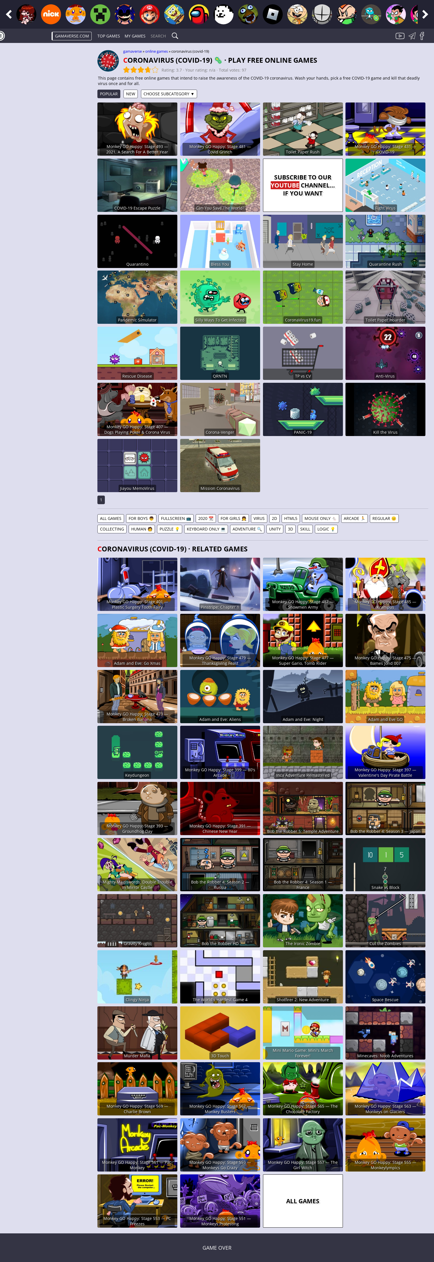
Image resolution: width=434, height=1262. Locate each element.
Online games (156, 51)
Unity (275, 529)
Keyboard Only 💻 (206, 529)
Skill (305, 529)
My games (135, 36)
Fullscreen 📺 (176, 518)
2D (274, 518)
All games (110, 518)
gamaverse (132, 51)
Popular (109, 93)
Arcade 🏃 (354, 518)
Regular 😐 (384, 518)
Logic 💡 (326, 529)
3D (290, 529)
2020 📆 (205, 518)
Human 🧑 (141, 529)
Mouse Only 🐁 (321, 518)
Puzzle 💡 (170, 529)
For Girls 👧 (233, 518)
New (130, 93)
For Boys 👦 (141, 518)
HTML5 (290, 518)
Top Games (108, 36)
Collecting (112, 529)
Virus (259, 518)
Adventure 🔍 (247, 529)
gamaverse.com (72, 36)
